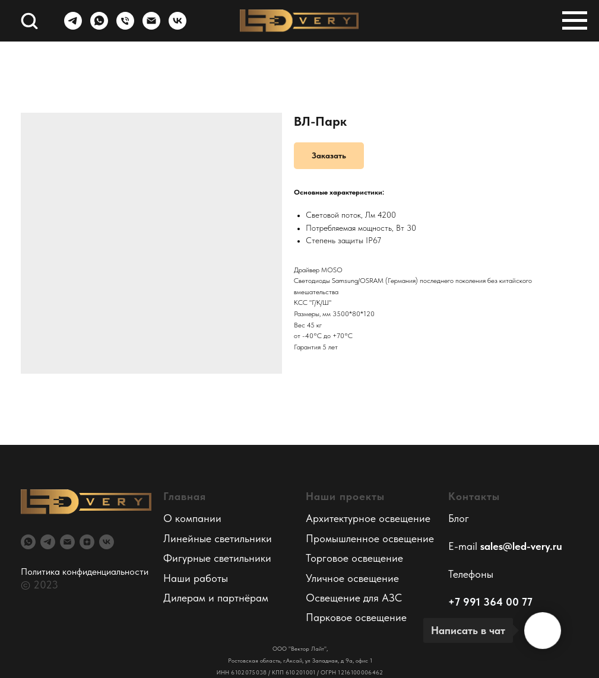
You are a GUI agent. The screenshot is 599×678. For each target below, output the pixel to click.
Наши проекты (345, 496)
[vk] (177, 26)
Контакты (474, 496)
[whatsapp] (99, 26)
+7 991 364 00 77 (490, 602)
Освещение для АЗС (354, 597)
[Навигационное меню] (574, 20)
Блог (458, 518)
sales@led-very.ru (521, 546)
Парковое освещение (356, 617)
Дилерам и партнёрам (215, 597)
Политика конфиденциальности (84, 571)
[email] (67, 541)
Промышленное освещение (370, 538)
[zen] (87, 541)
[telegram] (73, 26)
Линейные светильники (217, 538)
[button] (29, 20)
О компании (192, 518)
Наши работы (195, 578)
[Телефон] (125, 26)
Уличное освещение (352, 578)
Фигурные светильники (217, 558)
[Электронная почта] (151, 26)
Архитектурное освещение (368, 518)
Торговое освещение (354, 558)
